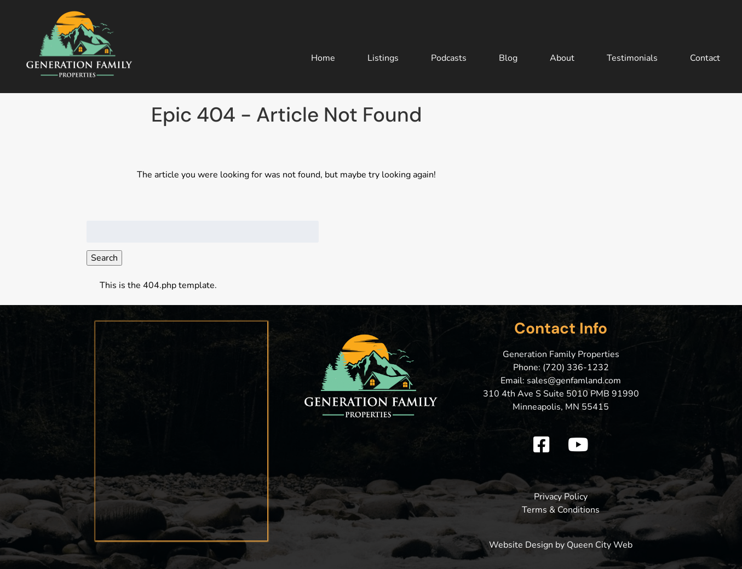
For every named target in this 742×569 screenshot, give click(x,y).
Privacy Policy (561, 497)
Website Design (521, 545)
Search (104, 258)
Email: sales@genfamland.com (561, 381)
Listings (383, 58)
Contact (705, 58)
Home (323, 58)
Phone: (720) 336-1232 (561, 367)
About (562, 58)
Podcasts (449, 58)
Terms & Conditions (561, 510)
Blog (508, 58)
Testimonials (632, 58)
